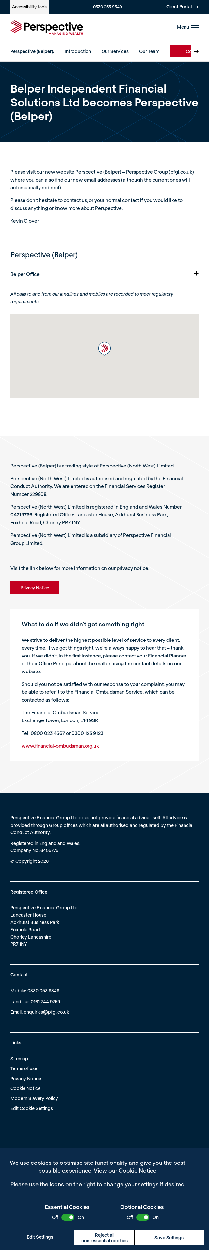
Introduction (78, 51)
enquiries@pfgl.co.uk (46, 1012)
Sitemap (19, 1058)
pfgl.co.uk (181, 172)
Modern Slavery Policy (34, 1098)
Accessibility (29, 6)
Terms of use (23, 1068)
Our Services (115, 51)
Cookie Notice (25, 1088)
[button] (104, 349)
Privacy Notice (25, 1078)
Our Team (149, 51)
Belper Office (104, 274)
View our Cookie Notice (125, 1170)
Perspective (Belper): (32, 51)
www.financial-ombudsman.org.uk (60, 746)
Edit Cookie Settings (31, 1108)
